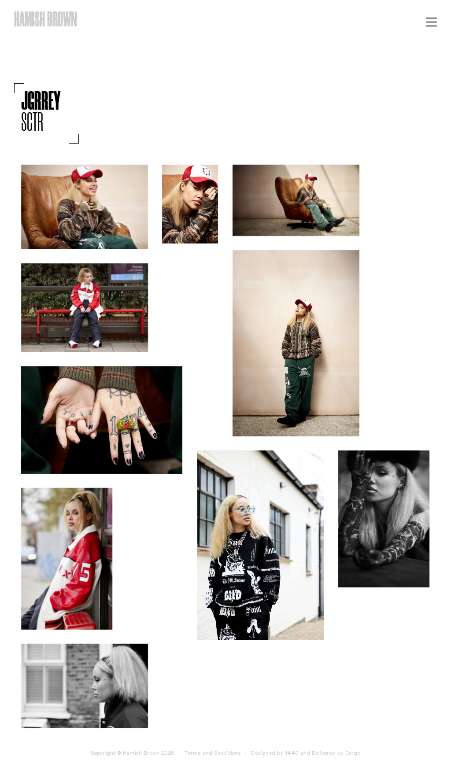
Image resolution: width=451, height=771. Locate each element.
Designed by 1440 (275, 752)
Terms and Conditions (212, 752)
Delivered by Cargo (336, 752)
